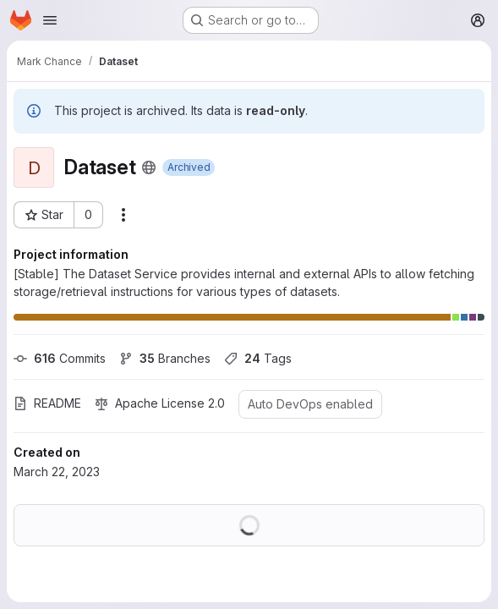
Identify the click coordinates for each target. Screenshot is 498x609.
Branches (165, 358)
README (47, 403)
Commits (60, 358)
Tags (258, 358)
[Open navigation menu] (49, 20)
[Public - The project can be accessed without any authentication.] (149, 167)
